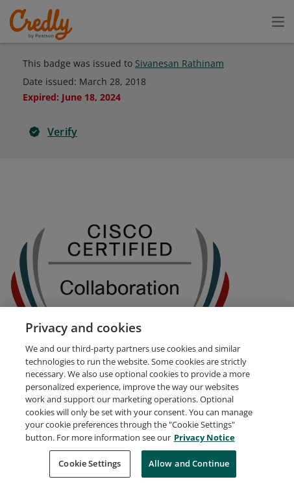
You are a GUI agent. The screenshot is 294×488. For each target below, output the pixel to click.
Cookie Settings (89, 470)
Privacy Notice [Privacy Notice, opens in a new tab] (204, 444)
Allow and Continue (189, 470)
